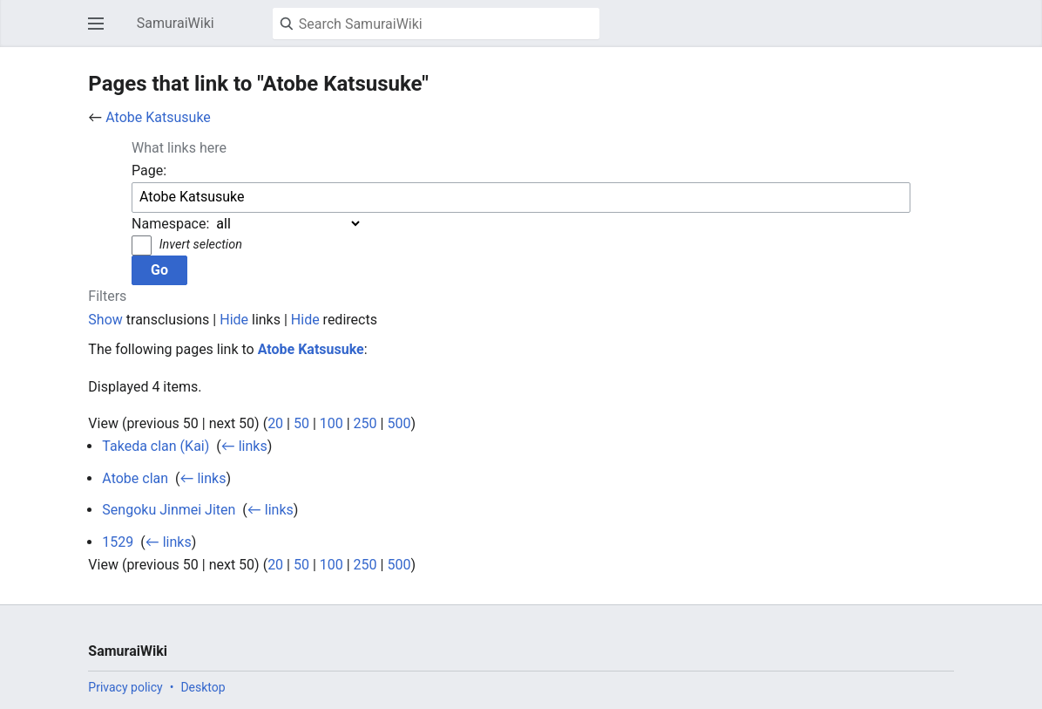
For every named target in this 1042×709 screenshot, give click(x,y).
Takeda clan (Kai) (155, 446)
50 (301, 423)
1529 (117, 542)
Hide (234, 319)
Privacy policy (125, 687)
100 (331, 423)
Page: (149, 170)
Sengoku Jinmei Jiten (168, 509)
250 (365, 423)
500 (398, 423)
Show (105, 319)
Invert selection (200, 244)
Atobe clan (135, 478)
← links (244, 446)
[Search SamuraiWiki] (436, 23)
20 (275, 423)
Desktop (202, 687)
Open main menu (101, 32)
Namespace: (170, 223)
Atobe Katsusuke (158, 117)
